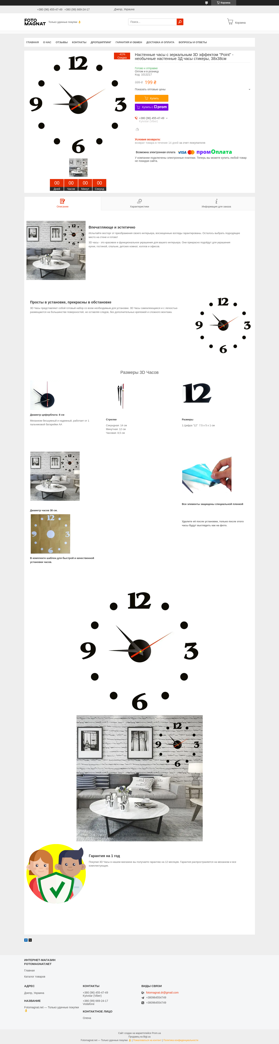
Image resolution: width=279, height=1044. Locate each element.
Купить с (154, 107)
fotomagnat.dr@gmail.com (162, 992)
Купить (154, 98)
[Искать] (180, 22)
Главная (32, 42)
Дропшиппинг (101, 42)
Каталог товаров (34, 976)
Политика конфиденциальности (180, 1040)
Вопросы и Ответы (193, 42)
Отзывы (62, 42)
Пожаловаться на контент (147, 1040)
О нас (47, 42)
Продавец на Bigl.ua (140, 1036)
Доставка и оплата (160, 42)
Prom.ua (156, 1033)
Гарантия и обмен (129, 42)
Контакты (79, 42)
